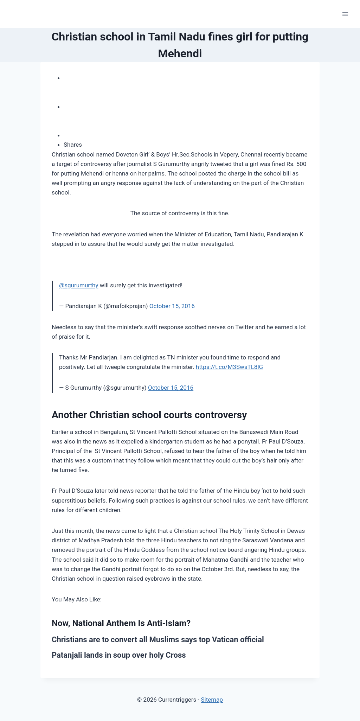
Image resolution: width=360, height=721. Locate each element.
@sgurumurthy (78, 285)
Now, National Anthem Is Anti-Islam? (121, 623)
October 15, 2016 (172, 306)
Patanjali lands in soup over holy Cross (119, 655)
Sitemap (212, 699)
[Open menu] (345, 13)
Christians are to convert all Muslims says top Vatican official (158, 639)
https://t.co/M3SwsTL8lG (229, 366)
